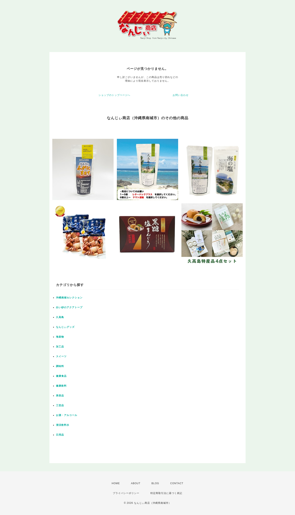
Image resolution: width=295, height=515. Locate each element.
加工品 (60, 346)
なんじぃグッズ (65, 327)
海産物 (60, 336)
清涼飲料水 (62, 425)
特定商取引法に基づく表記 (166, 493)
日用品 (60, 434)
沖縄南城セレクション (69, 297)
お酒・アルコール (66, 415)
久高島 (60, 317)
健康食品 (61, 376)
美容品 (60, 395)
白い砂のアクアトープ (69, 307)
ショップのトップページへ (114, 95)
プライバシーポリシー (126, 493)
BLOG (155, 483)
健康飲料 (61, 385)
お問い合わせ (181, 95)
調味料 (60, 366)
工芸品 (60, 405)
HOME (116, 483)
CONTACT (176, 483)
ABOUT (135, 483)
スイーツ (61, 356)
